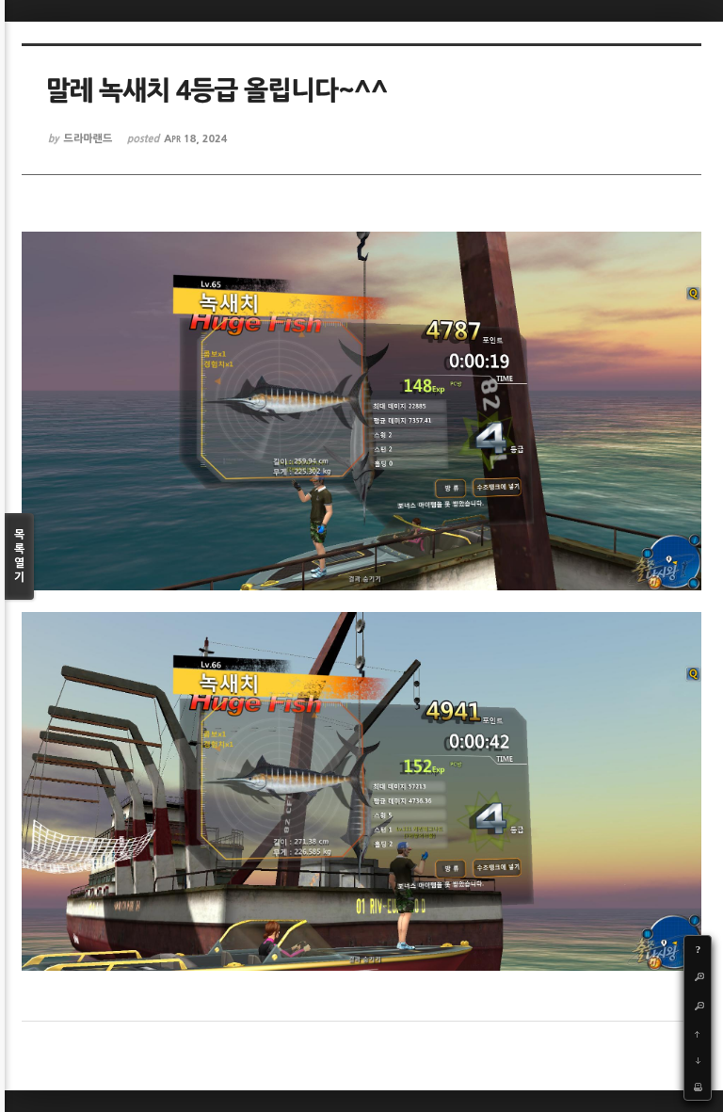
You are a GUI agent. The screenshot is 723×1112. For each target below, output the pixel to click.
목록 (19, 557)
